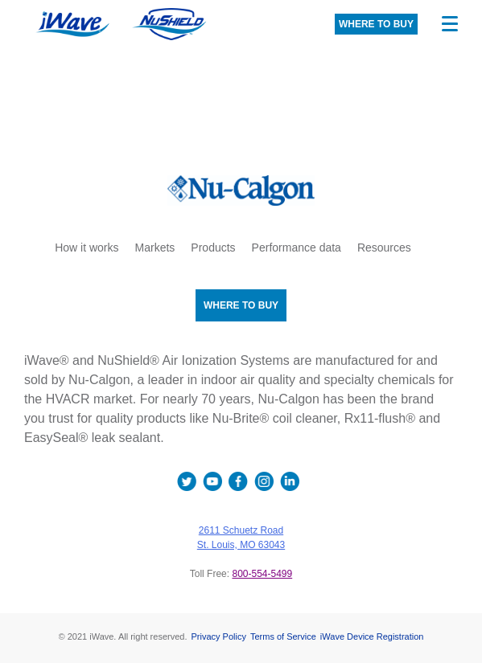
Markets (155, 247)
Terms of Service (283, 636)
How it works (86, 247)
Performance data (296, 247)
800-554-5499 (262, 573)
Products (213, 247)
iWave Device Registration (372, 636)
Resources (384, 247)
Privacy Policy (218, 636)
